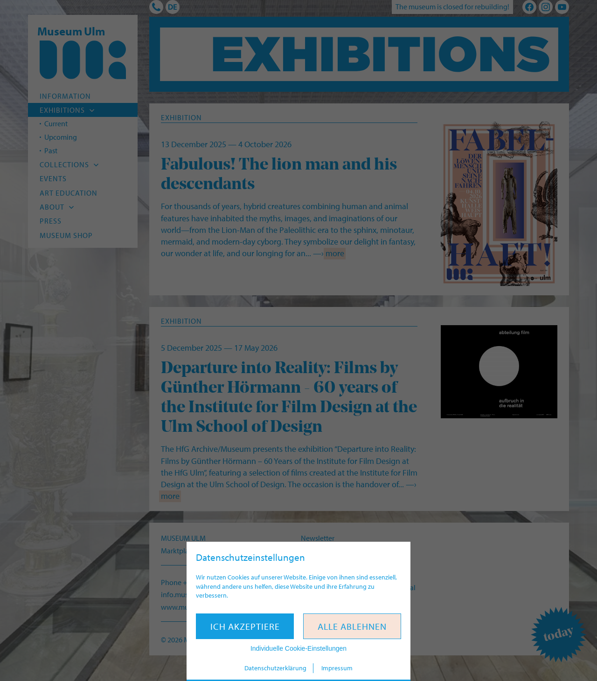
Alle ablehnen (352, 626)
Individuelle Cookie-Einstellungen (298, 648)
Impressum (337, 668)
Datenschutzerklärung (275, 668)
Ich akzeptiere (245, 626)
